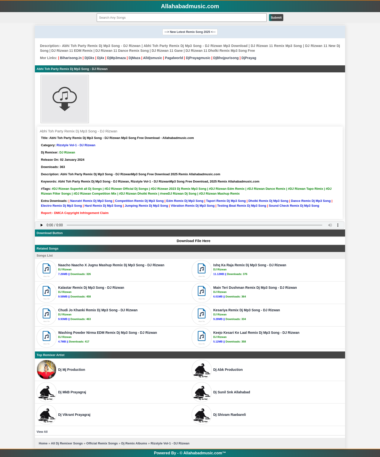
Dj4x (100, 58)
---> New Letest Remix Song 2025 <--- (190, 32)
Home (43, 443)
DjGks (89, 58)
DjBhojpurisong (226, 58)
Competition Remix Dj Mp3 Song (139, 201)
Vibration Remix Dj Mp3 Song (192, 205)
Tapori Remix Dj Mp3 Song (226, 201)
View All (42, 432)
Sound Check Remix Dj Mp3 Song (294, 205)
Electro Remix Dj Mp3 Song (61, 205)
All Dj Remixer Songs (67, 443)
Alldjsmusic (152, 58)
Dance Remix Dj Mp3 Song (311, 201)
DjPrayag (249, 58)
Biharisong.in (70, 58)
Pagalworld (174, 58)
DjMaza (134, 58)
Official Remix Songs (102, 443)
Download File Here (191, 241)
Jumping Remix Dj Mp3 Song (146, 205)
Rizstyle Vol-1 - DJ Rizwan (75, 145)
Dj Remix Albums (134, 443)
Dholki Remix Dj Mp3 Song (268, 201)
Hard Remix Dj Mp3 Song (103, 205)
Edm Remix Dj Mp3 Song (184, 201)
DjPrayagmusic (198, 58)
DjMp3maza (116, 58)
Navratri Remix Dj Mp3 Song (91, 201)
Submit (276, 17)
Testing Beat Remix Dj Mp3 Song (241, 205)
